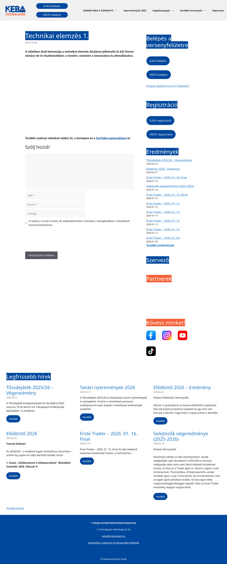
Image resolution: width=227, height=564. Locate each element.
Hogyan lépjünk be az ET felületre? (167, 86)
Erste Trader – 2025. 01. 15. (163, 203)
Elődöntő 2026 (21, 433)
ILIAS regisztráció (160, 120)
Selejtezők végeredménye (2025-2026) (170, 186)
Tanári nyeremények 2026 (107, 387)
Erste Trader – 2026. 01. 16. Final (166, 177)
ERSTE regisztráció (161, 134)
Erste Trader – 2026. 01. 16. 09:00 (167, 195)
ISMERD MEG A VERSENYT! (101, 10)
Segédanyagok (165, 10)
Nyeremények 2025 (135, 10)
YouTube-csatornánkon (111, 138)
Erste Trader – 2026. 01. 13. (163, 220)
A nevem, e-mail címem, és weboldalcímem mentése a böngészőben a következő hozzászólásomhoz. (79, 223)
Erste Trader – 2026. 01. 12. (163, 229)
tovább (13, 419)
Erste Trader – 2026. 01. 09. (163, 238)
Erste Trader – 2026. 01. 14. (163, 212)
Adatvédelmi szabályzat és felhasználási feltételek (113, 542)
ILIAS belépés (52, 6)
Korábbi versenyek (194, 10)
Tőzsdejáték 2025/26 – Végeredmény (169, 160)
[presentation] (49, 240)
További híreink (15, 508)
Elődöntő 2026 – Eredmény (163, 169)
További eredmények (160, 245)
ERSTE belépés (52, 15)
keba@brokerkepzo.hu (113, 536)
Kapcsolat (218, 10)
